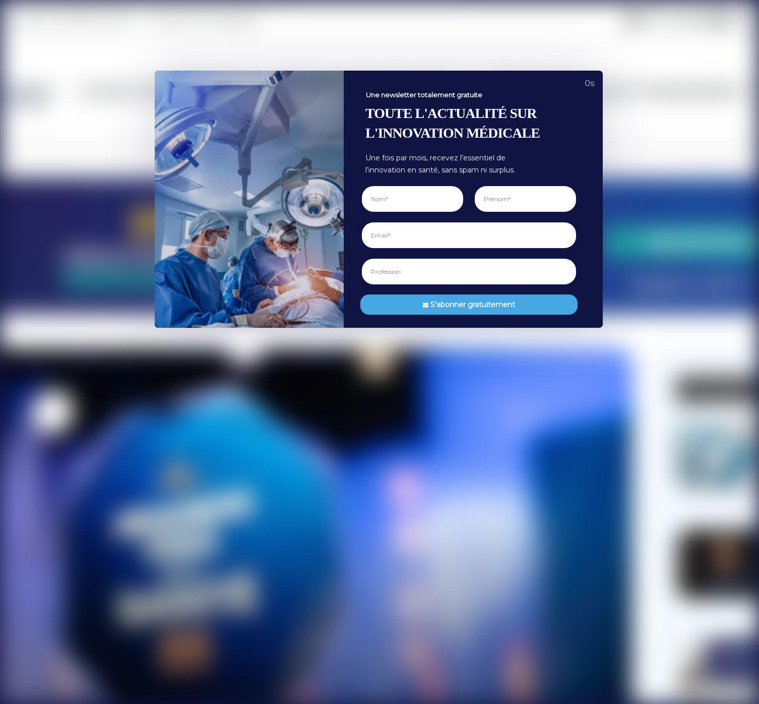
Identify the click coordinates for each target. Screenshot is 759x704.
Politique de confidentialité (427, 426)
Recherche (234, 426)
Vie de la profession (283, 21)
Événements (667, 21)
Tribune (229, 613)
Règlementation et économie (523, 21)
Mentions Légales (414, 410)
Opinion (611, 21)
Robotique (233, 519)
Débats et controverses (254, 629)
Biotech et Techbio (247, 535)
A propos (401, 394)
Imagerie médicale (247, 504)
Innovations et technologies (394, 21)
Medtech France (199, 685)
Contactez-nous (411, 457)
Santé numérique (244, 488)
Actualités (233, 410)
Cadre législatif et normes (258, 566)
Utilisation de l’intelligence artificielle (442, 441)
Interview (231, 441)
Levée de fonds (241, 582)
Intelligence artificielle (252, 472)
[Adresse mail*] (635, 400)
